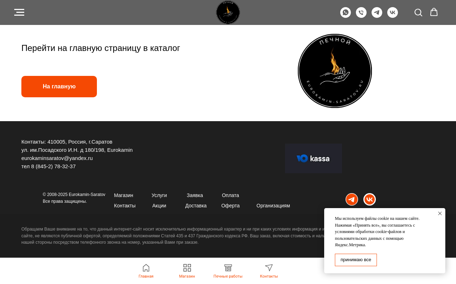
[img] (352, 199)
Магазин (123, 195)
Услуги (159, 195)
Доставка (196, 205)
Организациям (273, 205)
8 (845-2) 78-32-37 (53, 166)
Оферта (230, 205)
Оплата (230, 195)
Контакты (124, 205)
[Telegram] (377, 16)
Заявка (195, 195)
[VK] (392, 16)
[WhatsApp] (345, 16)
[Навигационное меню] (19, 12)
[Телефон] (361, 16)
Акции (159, 205)
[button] (418, 12)
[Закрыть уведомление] (440, 213)
